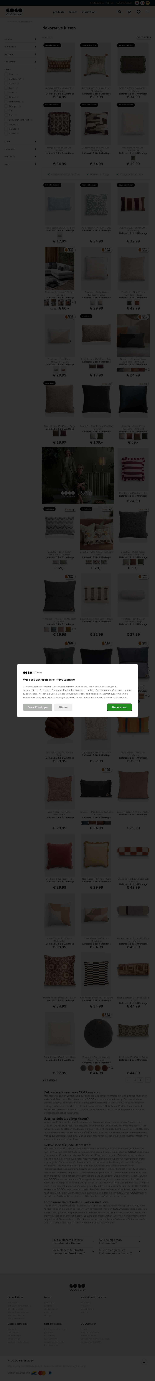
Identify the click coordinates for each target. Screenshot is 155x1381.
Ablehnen (63, 707)
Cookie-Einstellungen (38, 707)
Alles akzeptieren (119, 707)
